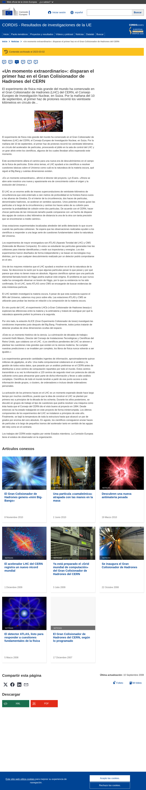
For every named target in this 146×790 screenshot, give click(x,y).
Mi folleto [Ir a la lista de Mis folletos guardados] (136, 683)
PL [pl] (36, 62)
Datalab (90, 34)
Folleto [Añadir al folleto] (118, 682)
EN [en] (10, 62)
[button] (76, 12)
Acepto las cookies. (110, 778)
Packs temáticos (19, 34)
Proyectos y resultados (41, 34)
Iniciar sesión (57, 12)
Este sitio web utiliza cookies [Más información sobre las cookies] (20, 779)
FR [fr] (23, 62)
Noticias (80, 34)
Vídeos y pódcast (64, 34)
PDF (46, 703)
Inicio (6, 34)
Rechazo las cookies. (110, 785)
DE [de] (4, 62)
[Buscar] (138, 12)
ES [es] (17, 62)
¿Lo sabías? (46, 2)
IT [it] (29, 62)
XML (18, 703)
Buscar (100, 34)
